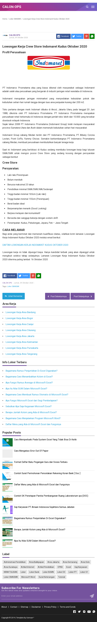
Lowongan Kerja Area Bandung (21, 312)
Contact (13, 607)
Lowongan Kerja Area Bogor (19, 318)
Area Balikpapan (36, 562)
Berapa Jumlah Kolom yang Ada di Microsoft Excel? (31, 412)
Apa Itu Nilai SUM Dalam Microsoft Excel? (26, 388)
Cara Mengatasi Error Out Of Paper (31, 450)
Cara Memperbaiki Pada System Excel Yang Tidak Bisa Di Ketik (45, 439)
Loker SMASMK (13, 286)
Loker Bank (34, 572)
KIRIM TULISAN (10, 572)
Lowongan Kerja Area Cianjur (20, 324)
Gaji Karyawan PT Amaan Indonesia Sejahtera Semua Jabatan (44, 507)
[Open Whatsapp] (94, 611)
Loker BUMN (48, 572)
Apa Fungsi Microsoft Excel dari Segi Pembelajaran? (32, 400)
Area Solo (85, 562)
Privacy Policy (50, 607)
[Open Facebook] (74, 611)
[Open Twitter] (79, 611)
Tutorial (61, 577)
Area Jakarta (53, 562)
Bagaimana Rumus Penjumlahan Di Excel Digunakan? (31, 370)
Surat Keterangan (47, 577)
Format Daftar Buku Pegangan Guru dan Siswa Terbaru (40, 462)
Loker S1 (84, 572)
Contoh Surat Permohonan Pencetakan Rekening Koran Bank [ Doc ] (47, 473)
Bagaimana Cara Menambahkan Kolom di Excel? (29, 376)
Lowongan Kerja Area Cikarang (21, 330)
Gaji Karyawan (81, 567)
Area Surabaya (10, 567)
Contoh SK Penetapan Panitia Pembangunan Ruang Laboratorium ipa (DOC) (51, 495)
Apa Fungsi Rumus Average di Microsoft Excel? (29, 382)
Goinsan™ (30, 618)
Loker (23, 572)
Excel (68, 567)
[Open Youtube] (89, 611)
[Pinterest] (86, 36)
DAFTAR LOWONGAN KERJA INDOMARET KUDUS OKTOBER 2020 (35, 245)
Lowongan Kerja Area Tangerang (21, 354)
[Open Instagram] (84, 611)
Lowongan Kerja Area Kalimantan (22, 342)
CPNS (60, 567)
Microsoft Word (28, 577)
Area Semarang (70, 562)
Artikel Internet (27, 567)
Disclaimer (36, 607)
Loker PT (73, 572)
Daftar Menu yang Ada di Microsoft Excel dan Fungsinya (33, 424)
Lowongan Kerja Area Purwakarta (22, 348)
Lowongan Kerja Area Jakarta (20, 336)
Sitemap (24, 607)
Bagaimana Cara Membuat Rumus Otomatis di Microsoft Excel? (37, 394)
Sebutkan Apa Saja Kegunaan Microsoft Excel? (29, 406)
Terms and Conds (68, 607)
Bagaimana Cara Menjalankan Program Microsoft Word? (33, 418)
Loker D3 (61, 572)
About (4, 607)
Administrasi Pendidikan (15, 562)
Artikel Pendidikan (46, 567)
